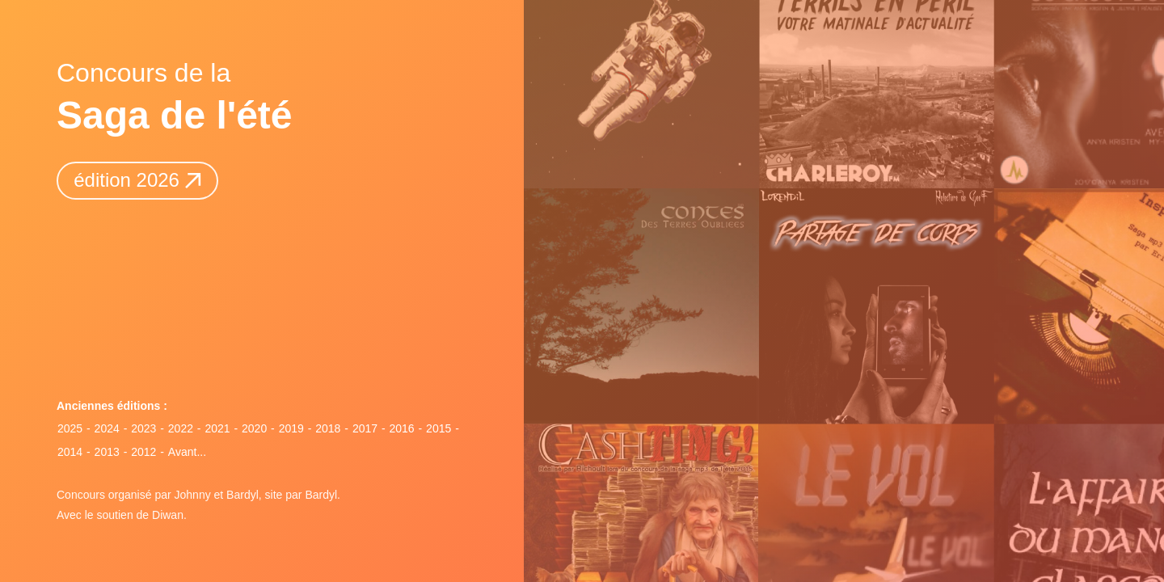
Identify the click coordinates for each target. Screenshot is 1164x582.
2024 (107, 428)
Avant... (187, 451)
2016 (401, 428)
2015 (438, 428)
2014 (69, 451)
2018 (327, 428)
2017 (364, 428)
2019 (291, 428)
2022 (180, 428)
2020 (254, 428)
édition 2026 (137, 180)
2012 (143, 451)
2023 (143, 428)
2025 (69, 428)
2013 (107, 451)
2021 (217, 428)
